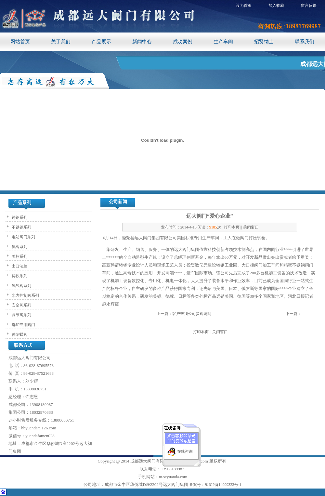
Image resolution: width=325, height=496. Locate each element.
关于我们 (61, 41)
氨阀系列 (19, 246)
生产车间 (223, 41)
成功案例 (182, 41)
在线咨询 (185, 449)
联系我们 (304, 41)
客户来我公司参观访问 (191, 313)
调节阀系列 (21, 315)
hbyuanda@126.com (38, 427)
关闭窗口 (251, 227)
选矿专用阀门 (23, 324)
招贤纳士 (264, 41)
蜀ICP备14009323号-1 (223, 484)
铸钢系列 (19, 217)
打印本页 (232, 227)
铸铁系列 (19, 276)
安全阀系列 (21, 305)
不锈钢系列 (21, 227)
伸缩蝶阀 (19, 334)
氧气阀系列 (21, 285)
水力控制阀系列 (25, 295)
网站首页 (20, 41)
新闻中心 (142, 41)
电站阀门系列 (23, 237)
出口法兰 (19, 266)
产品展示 (101, 41)
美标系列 (19, 256)
